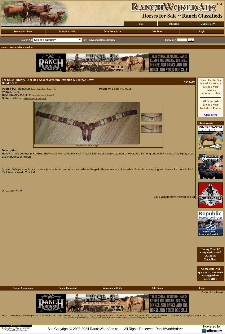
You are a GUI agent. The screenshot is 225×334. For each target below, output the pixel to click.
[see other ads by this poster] (43, 89)
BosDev (8, 330)
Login (202, 31)
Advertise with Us (112, 31)
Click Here (210, 114)
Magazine (174, 24)
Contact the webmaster (212, 292)
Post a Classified (67, 31)
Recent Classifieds (23, 31)
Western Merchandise (21, 47)
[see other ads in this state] (34, 98)
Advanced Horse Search (102, 40)
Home (141, 24)
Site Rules (157, 31)
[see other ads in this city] (43, 95)
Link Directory (207, 24)
